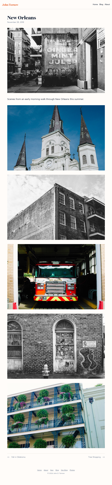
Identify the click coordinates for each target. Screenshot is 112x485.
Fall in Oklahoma (16, 457)
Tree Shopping (96, 457)
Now (51, 470)
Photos (72, 470)
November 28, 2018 (15, 22)
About (107, 4)
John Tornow (10, 5)
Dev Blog (64, 470)
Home (95, 4)
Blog (101, 4)
